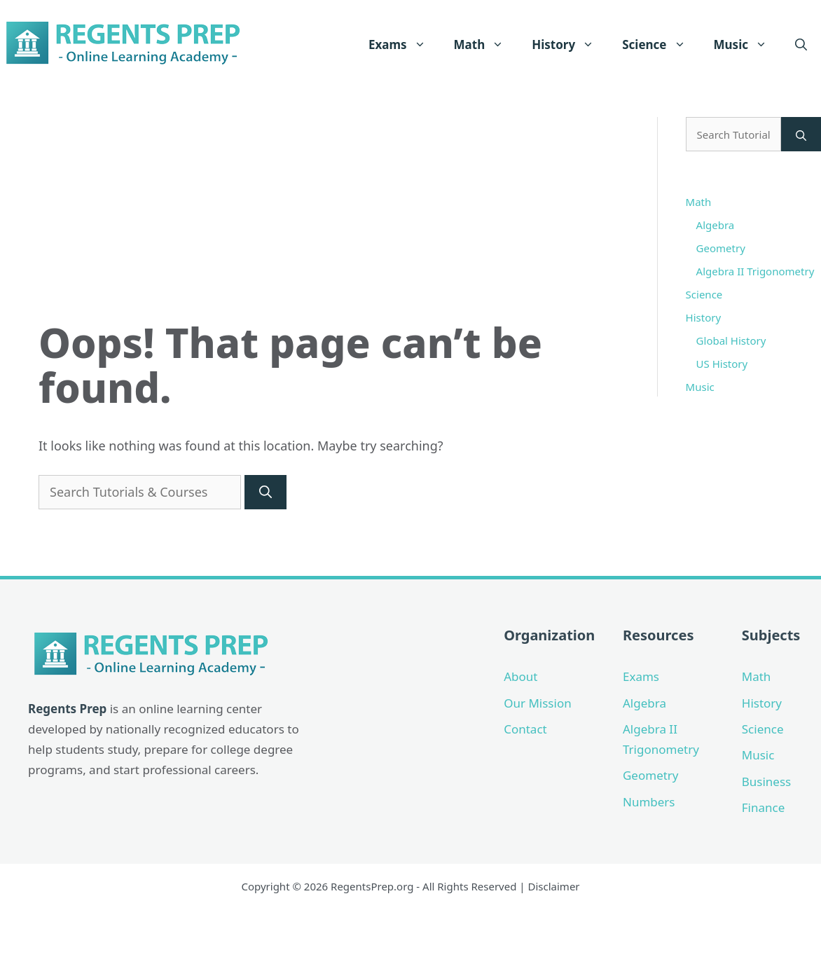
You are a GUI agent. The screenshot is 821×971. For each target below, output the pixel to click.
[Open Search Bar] (801, 45)
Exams (404, 45)
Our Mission (538, 703)
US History (722, 364)
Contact (525, 729)
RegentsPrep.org (372, 886)
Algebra (715, 225)
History (570, 45)
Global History (731, 340)
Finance (763, 807)
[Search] (265, 492)
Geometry (720, 248)
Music (747, 45)
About (520, 676)
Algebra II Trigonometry (755, 271)
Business (766, 781)
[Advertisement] (330, 215)
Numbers (649, 802)
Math (486, 45)
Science (660, 45)
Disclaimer (554, 886)
